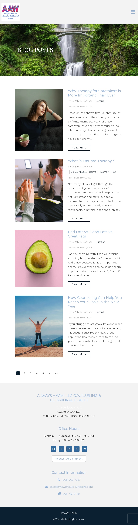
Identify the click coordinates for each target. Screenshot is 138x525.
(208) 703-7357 (71, 479)
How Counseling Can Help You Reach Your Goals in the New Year (95, 301)
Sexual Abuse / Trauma (83, 171)
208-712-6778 (71, 493)
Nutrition (100, 241)
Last (56, 373)
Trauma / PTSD (107, 171)
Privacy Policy (69, 512)
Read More (79, 147)
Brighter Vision (77, 519)
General (100, 100)
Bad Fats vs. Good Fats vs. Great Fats (90, 234)
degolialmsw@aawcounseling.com (71, 486)
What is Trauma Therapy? (91, 161)
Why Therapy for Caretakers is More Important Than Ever (94, 93)
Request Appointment (69, 458)
